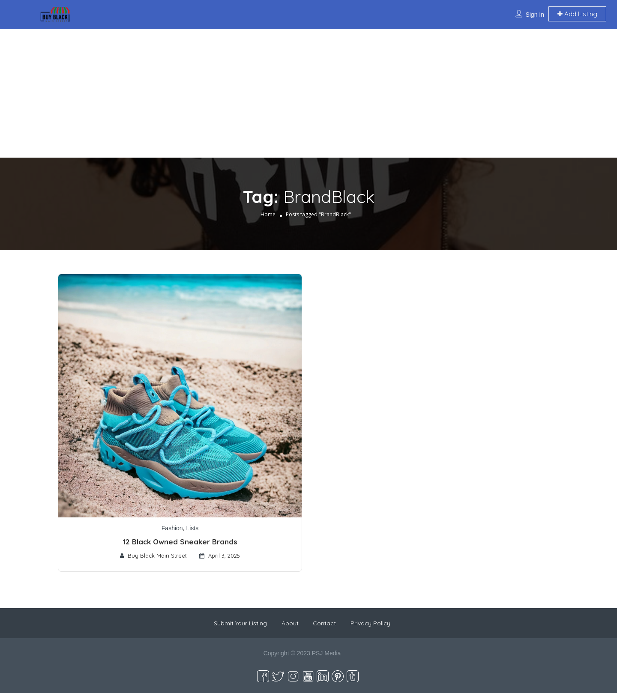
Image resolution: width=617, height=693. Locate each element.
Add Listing (577, 14)
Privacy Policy (370, 623)
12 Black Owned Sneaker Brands (180, 541)
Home (268, 214)
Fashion (172, 528)
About (290, 623)
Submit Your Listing (240, 623)
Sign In (534, 14)
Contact (324, 623)
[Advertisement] (308, 93)
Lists (192, 528)
